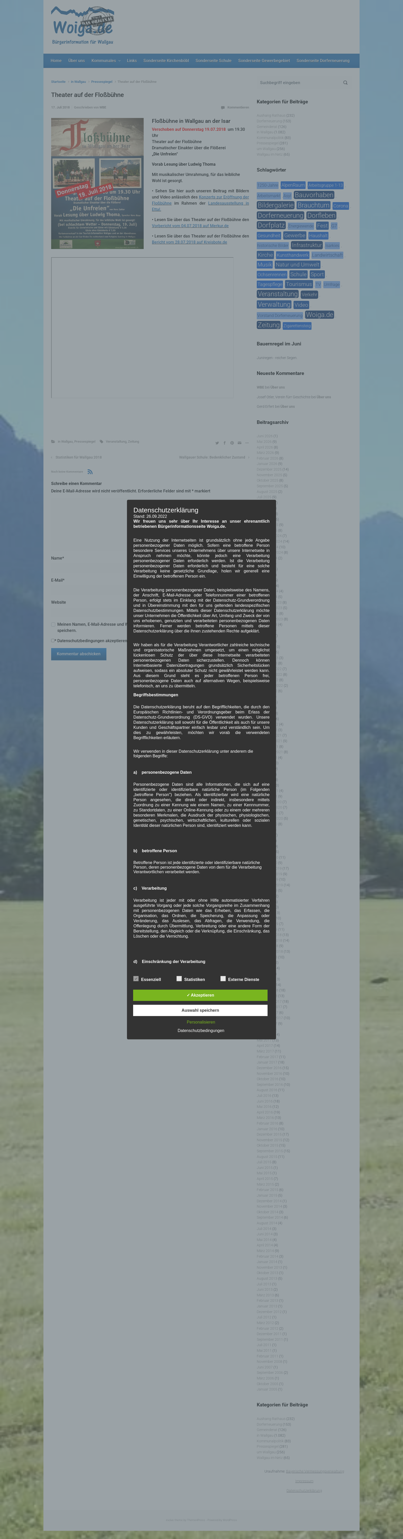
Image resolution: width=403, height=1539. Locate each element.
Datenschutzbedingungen (201, 1030)
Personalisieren (201, 1022)
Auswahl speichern (200, 1010)
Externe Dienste (240, 979)
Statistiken (191, 979)
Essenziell (147, 979)
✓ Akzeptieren (200, 995)
